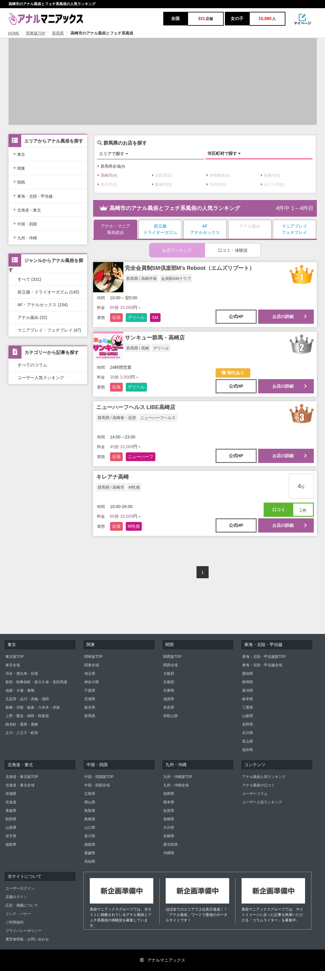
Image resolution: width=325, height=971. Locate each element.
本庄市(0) (107, 184)
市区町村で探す (224, 153)
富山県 (247, 741)
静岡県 (247, 682)
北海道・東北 (27, 209)
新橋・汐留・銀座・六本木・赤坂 (32, 707)
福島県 (10, 844)
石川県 (247, 733)
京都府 (168, 682)
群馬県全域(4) (111, 166)
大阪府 (168, 673)
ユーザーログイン (19, 888)
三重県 (247, 707)
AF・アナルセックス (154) (43, 304)
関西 (19, 182)
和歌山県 (170, 716)
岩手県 (10, 836)
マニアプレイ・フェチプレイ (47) (49, 330)
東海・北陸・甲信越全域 (262, 665)
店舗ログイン (16, 897)
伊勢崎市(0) (218, 175)
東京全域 (12, 665)
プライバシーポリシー (23, 931)
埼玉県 (89, 673)
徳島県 (89, 844)
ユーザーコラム (255, 794)
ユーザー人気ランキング (41, 377)
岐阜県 (247, 699)
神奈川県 (91, 682)
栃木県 (89, 707)
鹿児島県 (170, 844)
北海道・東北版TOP (21, 777)
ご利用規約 (14, 922)
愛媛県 (89, 853)
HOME (13, 33)
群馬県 (58, 33)
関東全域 (91, 665)
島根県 (89, 819)
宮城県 (10, 794)
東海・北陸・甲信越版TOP (264, 656)
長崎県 (168, 819)
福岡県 (168, 794)
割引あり (233, 372)
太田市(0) (162, 175)
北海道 (10, 802)
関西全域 (170, 665)
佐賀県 (168, 811)
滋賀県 (168, 699)
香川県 (89, 836)
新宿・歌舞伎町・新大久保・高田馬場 (36, 682)
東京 (19, 154)
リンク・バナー (18, 914)
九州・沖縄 (25, 237)
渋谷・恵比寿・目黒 (21, 673)
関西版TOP (172, 656)
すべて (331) (29, 279)
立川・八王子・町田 (21, 733)
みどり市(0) (272, 184)
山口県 (89, 827)
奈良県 (168, 707)
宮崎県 (168, 836)
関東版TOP (36, 33)
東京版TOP (14, 656)
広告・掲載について (21, 905)
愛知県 (247, 673)
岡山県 (89, 802)
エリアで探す (113, 153)
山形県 (10, 827)
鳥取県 (89, 811)
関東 (19, 168)
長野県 (247, 724)
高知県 (89, 861)
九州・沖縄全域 (176, 785)
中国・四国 (25, 223)
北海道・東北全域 (19, 785)
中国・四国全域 (97, 785)
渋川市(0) (216, 184)
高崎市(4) (107, 175)
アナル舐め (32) (32, 317)
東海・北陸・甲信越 (33, 195)
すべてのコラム (32, 364)
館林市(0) (162, 184)
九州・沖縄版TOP (177, 777)
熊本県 (168, 802)
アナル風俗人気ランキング (264, 777)
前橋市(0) (271, 175)
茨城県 (89, 699)
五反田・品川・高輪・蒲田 (27, 699)
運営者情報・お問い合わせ (27, 939)
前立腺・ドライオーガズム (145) (49, 292)
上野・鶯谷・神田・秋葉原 (27, 716)
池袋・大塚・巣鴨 (19, 690)
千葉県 (89, 690)
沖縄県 (168, 853)
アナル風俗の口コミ (258, 785)
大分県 (168, 827)
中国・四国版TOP (98, 777)
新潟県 (247, 690)
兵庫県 (168, 690)
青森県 (10, 811)
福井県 (247, 750)
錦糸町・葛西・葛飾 (21, 724)
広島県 (89, 794)
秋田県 (10, 819)
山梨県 (247, 716)
